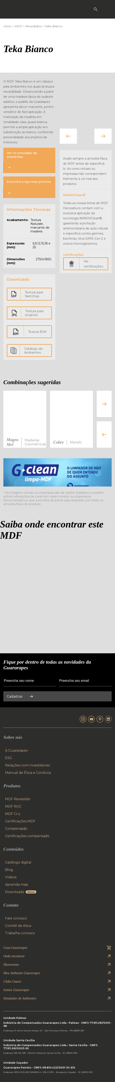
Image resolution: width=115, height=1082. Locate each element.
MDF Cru (12, 814)
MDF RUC (13, 806)
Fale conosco (16, 918)
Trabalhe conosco (20, 933)
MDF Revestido (17, 799)
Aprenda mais (16, 885)
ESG (8, 758)
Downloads (20, 892)
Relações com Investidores (27, 765)
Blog (9, 870)
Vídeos (10, 877)
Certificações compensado (27, 836)
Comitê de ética (18, 926)
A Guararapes (16, 750)
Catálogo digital (18, 862)
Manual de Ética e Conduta (28, 773)
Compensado (16, 829)
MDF (18, 26)
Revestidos (33, 26)
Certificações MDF (20, 821)
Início (7, 26)
